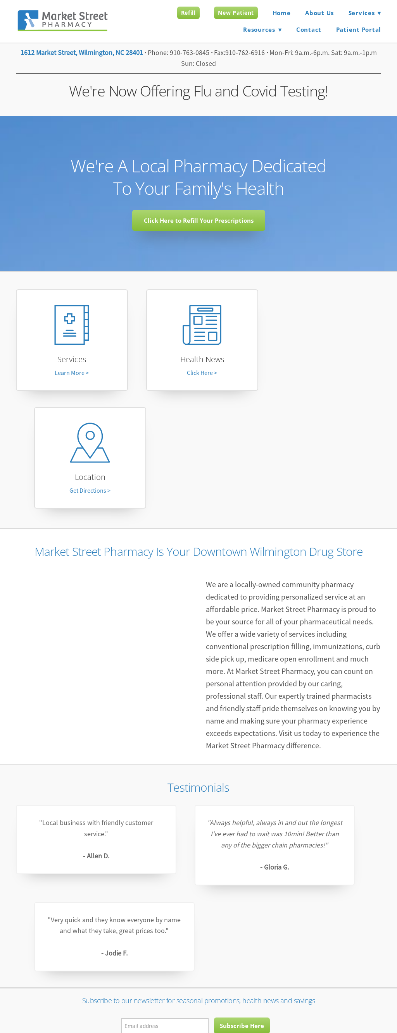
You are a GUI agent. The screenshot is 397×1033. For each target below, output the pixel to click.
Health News (198, 361)
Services (70, 361)
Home (282, 13)
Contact (308, 29)
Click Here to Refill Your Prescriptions (199, 220)
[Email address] (165, 848)
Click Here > (198, 375)
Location (326, 361)
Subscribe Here (242, 848)
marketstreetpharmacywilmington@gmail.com (198, 934)
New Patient (236, 13)
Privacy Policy (167, 1003)
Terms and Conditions (218, 1003)
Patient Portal (358, 29)
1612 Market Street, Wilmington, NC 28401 (82, 52)
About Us (319, 13)
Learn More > (71, 375)
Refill (188, 13)
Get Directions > (326, 375)
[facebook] (198, 892)
